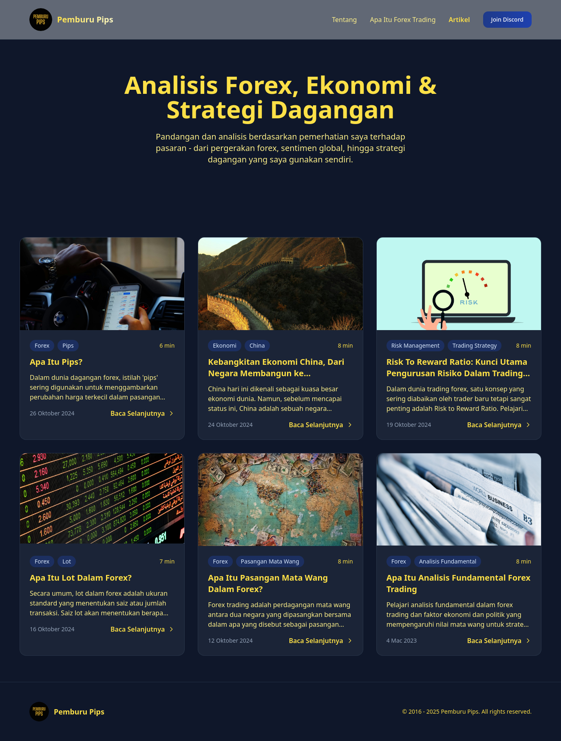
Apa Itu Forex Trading (402, 19)
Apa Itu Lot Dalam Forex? (81, 577)
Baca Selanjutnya (142, 413)
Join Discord (507, 19)
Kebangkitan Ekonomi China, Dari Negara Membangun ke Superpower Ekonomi (276, 373)
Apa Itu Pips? (56, 361)
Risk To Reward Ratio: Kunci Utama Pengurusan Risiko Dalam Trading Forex (457, 373)
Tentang (344, 19)
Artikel (459, 19)
